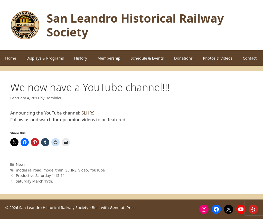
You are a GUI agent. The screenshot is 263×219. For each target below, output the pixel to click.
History (80, 58)
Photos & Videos (217, 58)
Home (10, 58)
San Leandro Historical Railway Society (135, 25)
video (83, 170)
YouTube (97, 170)
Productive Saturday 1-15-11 (40, 175)
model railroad (28, 170)
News (20, 164)
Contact (250, 58)
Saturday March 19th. (34, 181)
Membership (108, 58)
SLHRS (88, 113)
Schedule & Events (147, 58)
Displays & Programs (45, 58)
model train (53, 170)
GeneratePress (123, 207)
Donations (183, 58)
